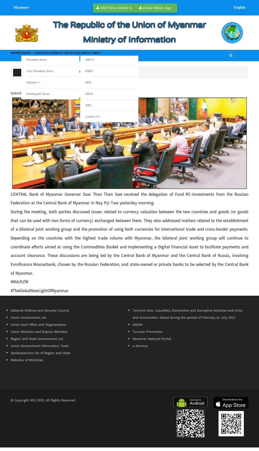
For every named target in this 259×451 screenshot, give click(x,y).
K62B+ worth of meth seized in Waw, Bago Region (89, 75)
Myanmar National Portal (152, 342)
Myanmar (21, 7)
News (41, 57)
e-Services (140, 349)
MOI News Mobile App (118, 8)
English (239, 7)
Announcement (72, 57)
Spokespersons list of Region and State (40, 356)
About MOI (135, 57)
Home (20, 57)
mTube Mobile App (157, 8)
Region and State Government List (37, 342)
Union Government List (28, 321)
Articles (105, 57)
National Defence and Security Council (40, 314)
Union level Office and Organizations (38, 328)
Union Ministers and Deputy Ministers (39, 335)
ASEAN (137, 328)
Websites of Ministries (27, 364)
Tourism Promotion (148, 335)
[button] (129, 147)
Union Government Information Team (40, 349)
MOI (33, 404)
